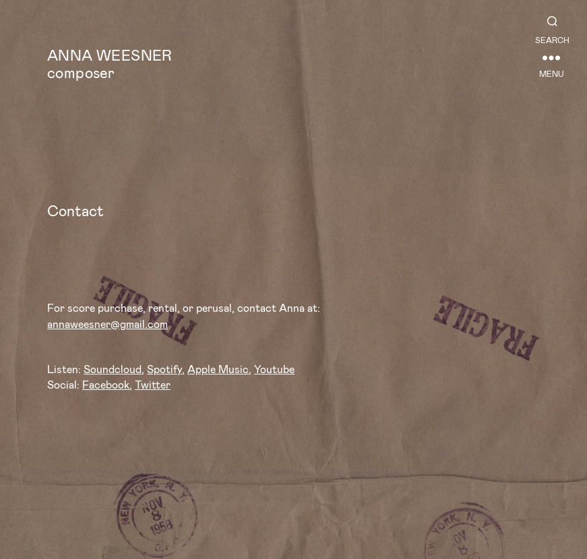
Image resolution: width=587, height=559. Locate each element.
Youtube (274, 368)
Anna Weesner (110, 54)
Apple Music (218, 368)
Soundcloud (113, 368)
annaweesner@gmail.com (107, 323)
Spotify (164, 368)
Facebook (105, 384)
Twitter (153, 384)
